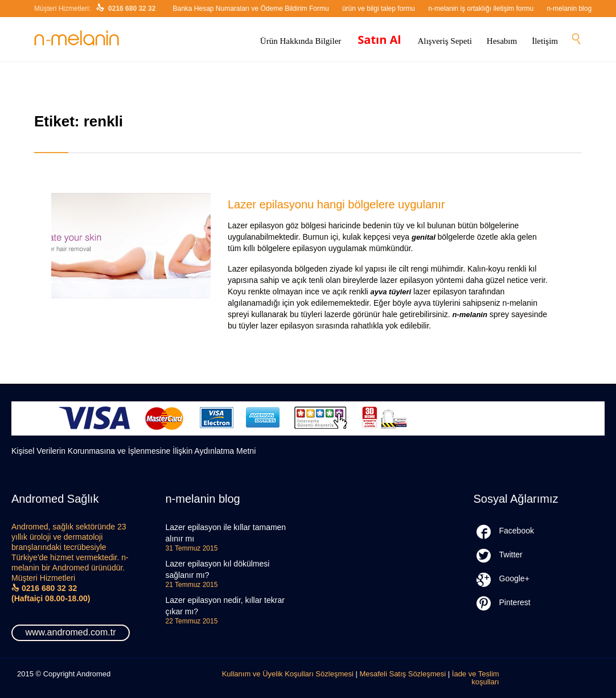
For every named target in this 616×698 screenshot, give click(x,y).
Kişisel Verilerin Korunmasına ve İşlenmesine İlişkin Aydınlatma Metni (133, 450)
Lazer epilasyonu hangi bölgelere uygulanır (336, 204)
